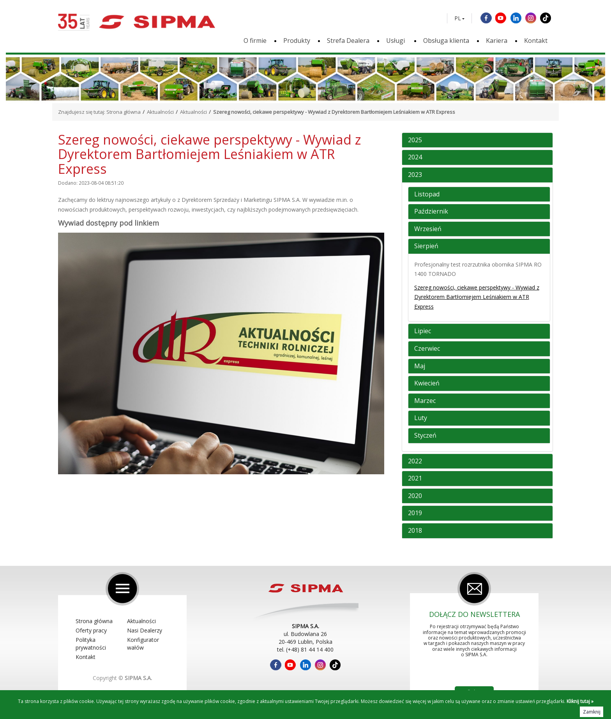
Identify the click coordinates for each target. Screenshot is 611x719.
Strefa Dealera (348, 40)
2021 (415, 478)
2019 (415, 513)
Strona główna (123, 111)
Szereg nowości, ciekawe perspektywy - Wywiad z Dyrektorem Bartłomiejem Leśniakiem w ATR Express (476, 297)
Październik (431, 211)
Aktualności (160, 111)
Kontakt (535, 40)
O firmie (255, 40)
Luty (420, 418)
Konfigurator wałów (143, 643)
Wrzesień (427, 229)
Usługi (396, 40)
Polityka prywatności (91, 643)
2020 (415, 496)
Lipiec (422, 331)
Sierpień (426, 246)
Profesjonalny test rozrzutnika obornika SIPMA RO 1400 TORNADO (478, 269)
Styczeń (425, 435)
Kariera (496, 40)
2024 (415, 157)
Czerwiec (427, 348)
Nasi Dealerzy (144, 630)
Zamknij (591, 711)
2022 (415, 461)
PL (457, 18)
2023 (415, 174)
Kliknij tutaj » (580, 701)
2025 (415, 140)
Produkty (296, 40)
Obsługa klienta (446, 40)
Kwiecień (427, 383)
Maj (419, 366)
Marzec (425, 401)
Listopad (427, 194)
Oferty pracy (91, 630)
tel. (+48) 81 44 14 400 (305, 649)
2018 (415, 530)
